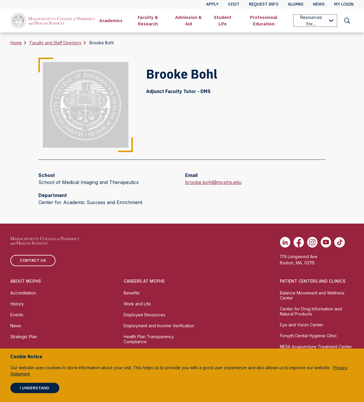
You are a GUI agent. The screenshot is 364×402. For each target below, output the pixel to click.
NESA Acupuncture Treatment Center (316, 346)
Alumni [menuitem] (295, 4)
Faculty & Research (148, 20)
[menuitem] (111, 20)
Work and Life (137, 303)
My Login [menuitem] (344, 4)
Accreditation (23, 292)
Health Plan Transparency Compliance (149, 339)
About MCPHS (25, 281)
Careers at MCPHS (144, 281)
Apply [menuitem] (212, 4)
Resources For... (316, 20)
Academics (111, 20)
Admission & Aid (188, 20)
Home (16, 42)
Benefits (132, 292)
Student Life (222, 20)
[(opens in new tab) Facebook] (298, 242)
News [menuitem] (319, 4)
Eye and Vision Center (301, 324)
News (15, 325)
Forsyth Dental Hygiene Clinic (308, 335)
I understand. (35, 387)
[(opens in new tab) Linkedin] (285, 242)
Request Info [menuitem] (263, 4)
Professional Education (264, 20)
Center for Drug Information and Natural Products (311, 311)
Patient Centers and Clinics (312, 281)
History (17, 303)
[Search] (347, 20)
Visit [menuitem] (233, 4)
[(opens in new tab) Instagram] (312, 242)
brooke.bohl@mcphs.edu (213, 182)
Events (16, 314)
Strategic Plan (23, 336)
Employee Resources (144, 314)
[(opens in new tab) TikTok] (339, 242)
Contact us (33, 260)
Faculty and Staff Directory (55, 42)
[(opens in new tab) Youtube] (326, 242)
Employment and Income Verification (159, 325)
